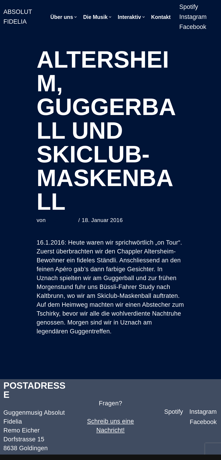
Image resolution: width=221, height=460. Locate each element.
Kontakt (161, 17)
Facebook (192, 26)
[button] (75, 17)
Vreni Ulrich (61, 220)
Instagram (193, 16)
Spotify (188, 6)
